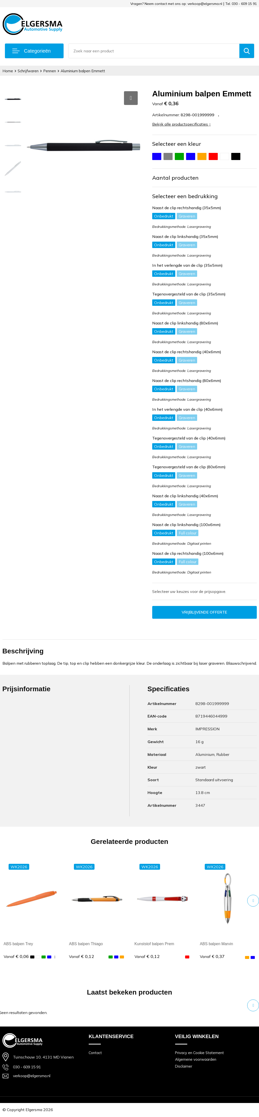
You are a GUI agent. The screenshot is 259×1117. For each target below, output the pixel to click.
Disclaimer (184, 1066)
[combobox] (153, 51)
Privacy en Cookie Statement (199, 1052)
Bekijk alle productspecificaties (181, 124)
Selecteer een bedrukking (185, 196)
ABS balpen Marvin (216, 944)
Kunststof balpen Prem (154, 944)
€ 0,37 (212, 956)
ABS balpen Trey (18, 944)
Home (7, 71)
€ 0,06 (16, 956)
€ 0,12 (81, 956)
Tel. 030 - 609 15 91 (241, 3)
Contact (95, 1052)
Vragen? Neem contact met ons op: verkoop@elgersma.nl (176, 3)
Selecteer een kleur (176, 143)
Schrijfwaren (28, 71)
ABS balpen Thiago (86, 944)
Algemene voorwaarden (195, 1059)
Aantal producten (175, 177)
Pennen (49, 71)
